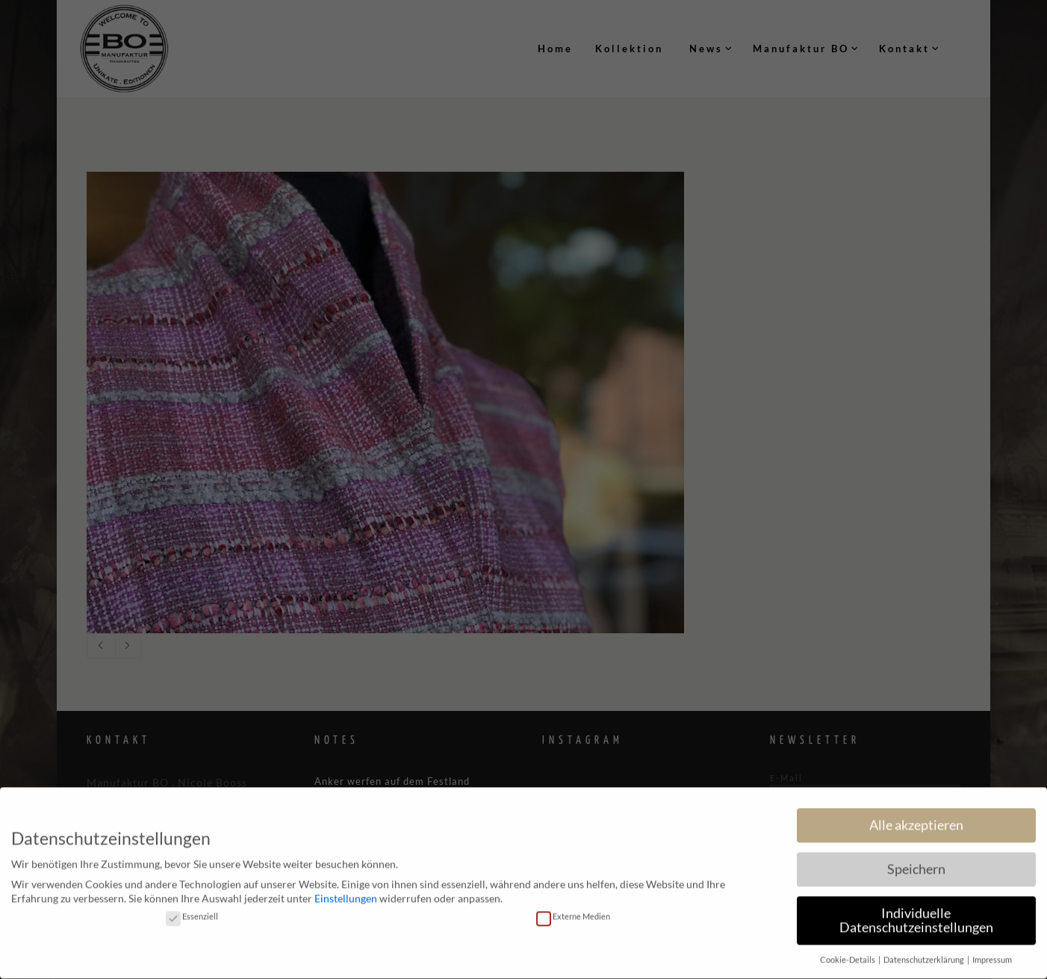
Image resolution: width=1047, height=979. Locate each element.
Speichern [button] (916, 863)
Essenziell (192, 910)
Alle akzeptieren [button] (916, 819)
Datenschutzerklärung (924, 954)
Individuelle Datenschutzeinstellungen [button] (916, 914)
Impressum (992, 954)
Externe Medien (573, 910)
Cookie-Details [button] (848, 954)
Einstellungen (345, 892)
